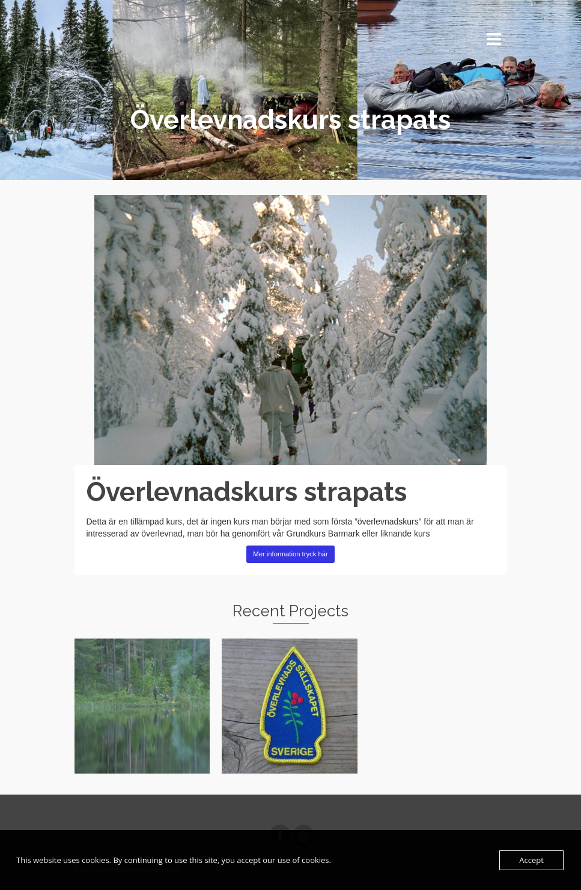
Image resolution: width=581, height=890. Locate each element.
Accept (531, 860)
